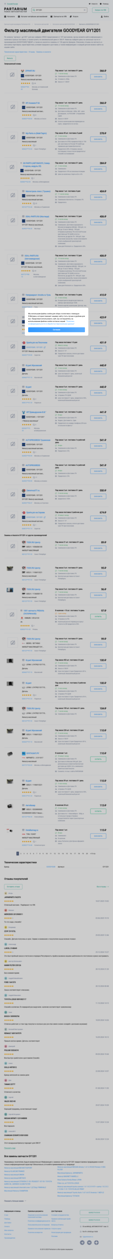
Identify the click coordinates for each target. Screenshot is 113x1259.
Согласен (56, 330)
